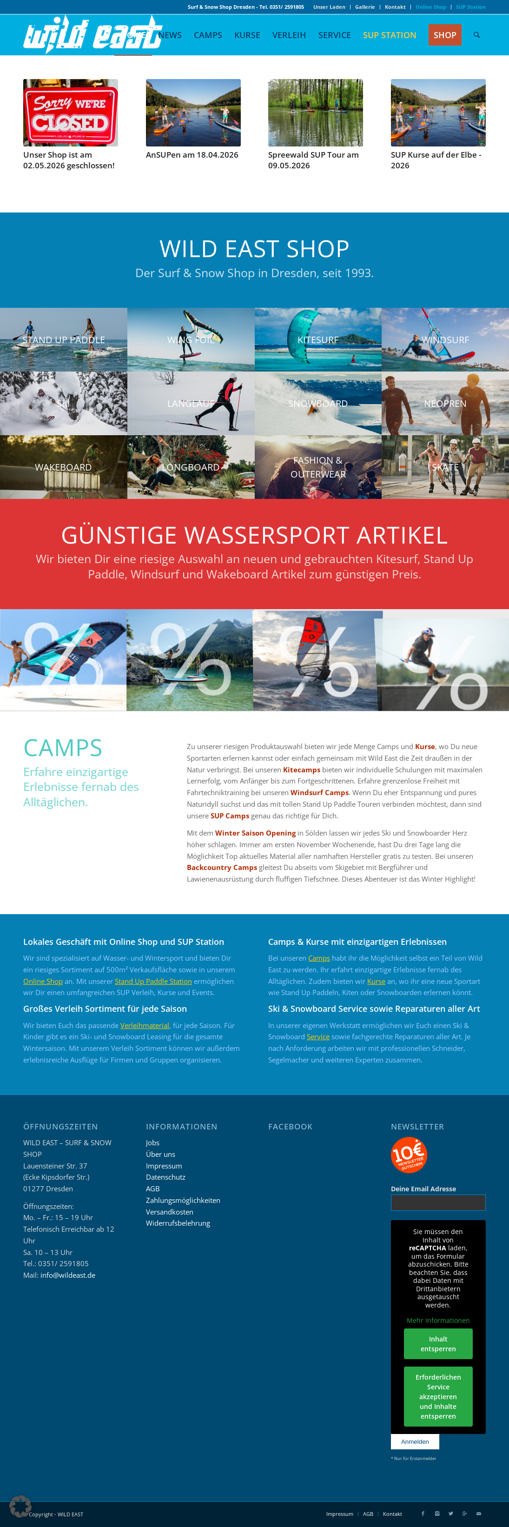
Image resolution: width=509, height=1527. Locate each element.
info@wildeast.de (67, 1275)
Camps (319, 958)
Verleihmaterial (144, 1025)
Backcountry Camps (222, 867)
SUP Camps (230, 815)
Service (318, 1036)
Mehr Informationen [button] (438, 1320)
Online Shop (43, 981)
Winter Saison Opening (255, 832)
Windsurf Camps (320, 792)
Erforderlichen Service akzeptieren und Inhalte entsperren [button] (438, 1397)
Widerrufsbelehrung (178, 1223)
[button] (20, 1506)
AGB (153, 1188)
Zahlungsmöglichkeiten (183, 1200)
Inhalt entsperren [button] (438, 1343)
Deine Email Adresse (423, 1188)
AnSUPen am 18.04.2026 (192, 154)
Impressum (164, 1165)
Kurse (425, 746)
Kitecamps (301, 769)
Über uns (160, 1154)
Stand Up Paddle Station (153, 981)
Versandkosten (169, 1211)
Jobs (152, 1142)
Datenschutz (165, 1177)
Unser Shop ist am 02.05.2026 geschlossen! (69, 160)
